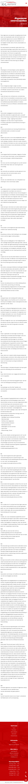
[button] (26, 3)
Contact (14, 742)
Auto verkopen (14, 731)
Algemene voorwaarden (14, 744)
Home (14, 727)
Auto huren (14, 733)
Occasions (14, 729)
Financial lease (14, 735)
